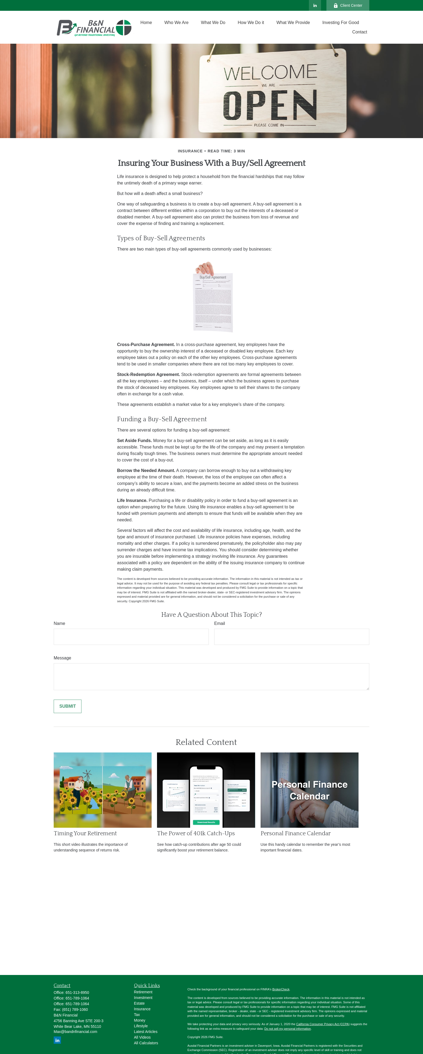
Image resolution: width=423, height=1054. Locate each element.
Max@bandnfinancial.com (75, 1031)
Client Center (347, 5)
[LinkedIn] (315, 5)
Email (219, 623)
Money (139, 1020)
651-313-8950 (77, 992)
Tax (137, 1014)
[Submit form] (67, 706)
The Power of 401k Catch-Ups (196, 833)
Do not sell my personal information (287, 1028)
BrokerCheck (280, 989)
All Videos (142, 1037)
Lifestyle (141, 1026)
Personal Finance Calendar (296, 833)
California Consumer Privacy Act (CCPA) (323, 1024)
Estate (139, 1003)
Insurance (142, 1009)
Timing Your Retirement (85, 833)
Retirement (143, 992)
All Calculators (146, 1043)
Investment (143, 997)
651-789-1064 (77, 998)
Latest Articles (146, 1031)
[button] (146, 22)
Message (62, 658)
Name (59, 623)
